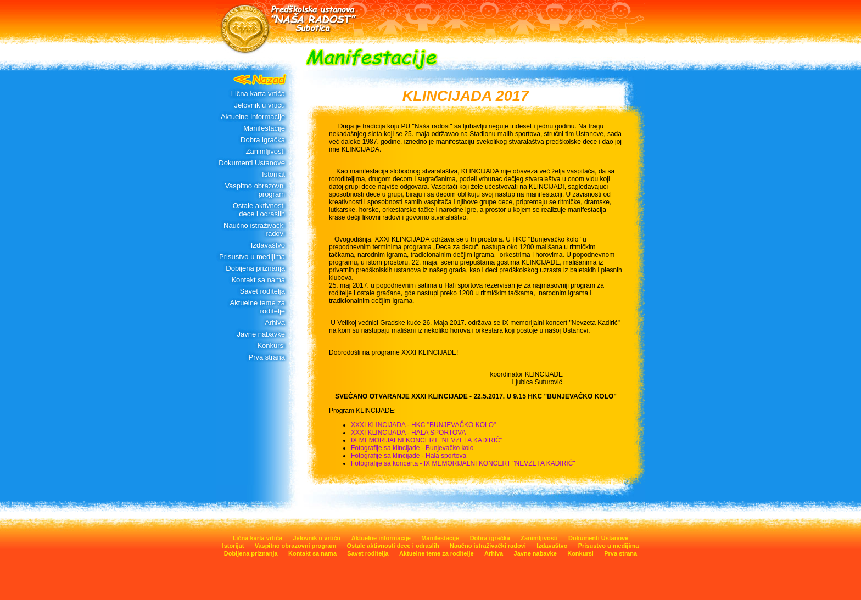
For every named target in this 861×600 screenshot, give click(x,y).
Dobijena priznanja (255, 268)
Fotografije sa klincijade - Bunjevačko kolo (412, 448)
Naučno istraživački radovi (254, 229)
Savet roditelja (262, 291)
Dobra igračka (263, 140)
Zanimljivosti (265, 151)
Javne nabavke (261, 334)
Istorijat (273, 174)
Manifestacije (264, 128)
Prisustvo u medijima (252, 257)
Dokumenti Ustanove (252, 163)
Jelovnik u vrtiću (259, 105)
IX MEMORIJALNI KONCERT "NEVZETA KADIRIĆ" (426, 440)
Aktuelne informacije (253, 117)
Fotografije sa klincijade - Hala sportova (408, 455)
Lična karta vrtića (258, 93)
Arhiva (275, 322)
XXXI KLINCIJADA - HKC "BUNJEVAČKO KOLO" (423, 425)
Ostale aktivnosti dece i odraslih (259, 209)
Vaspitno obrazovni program (255, 190)
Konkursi (271, 345)
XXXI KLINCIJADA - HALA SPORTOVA (408, 432)
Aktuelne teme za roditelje (257, 307)
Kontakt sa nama (258, 280)
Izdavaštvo (268, 245)
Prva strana (267, 357)
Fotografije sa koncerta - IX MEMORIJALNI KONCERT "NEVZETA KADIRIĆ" (463, 463)
